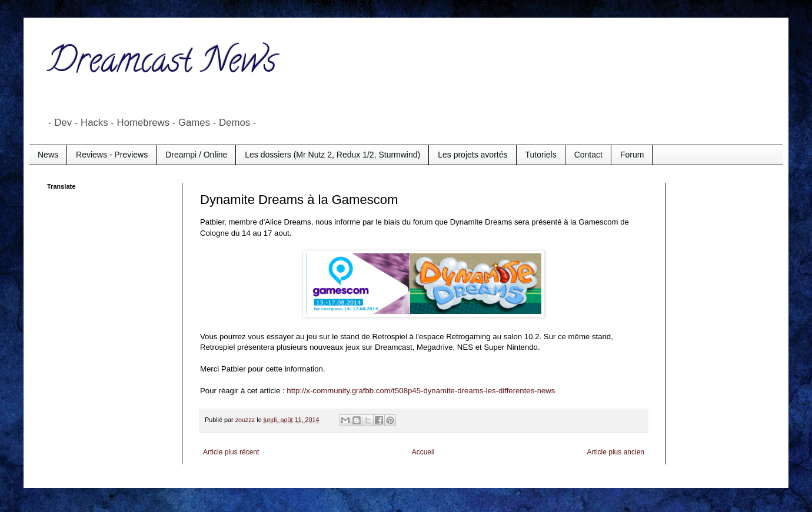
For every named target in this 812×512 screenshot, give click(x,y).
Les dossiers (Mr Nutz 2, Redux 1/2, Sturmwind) (332, 154)
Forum (632, 154)
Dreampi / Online (196, 154)
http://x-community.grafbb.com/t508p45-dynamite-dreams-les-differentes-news (421, 390)
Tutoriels (541, 154)
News (48, 154)
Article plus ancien (615, 452)
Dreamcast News (162, 64)
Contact (588, 154)
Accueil (423, 452)
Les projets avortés (472, 154)
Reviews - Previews (112, 154)
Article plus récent (231, 452)
